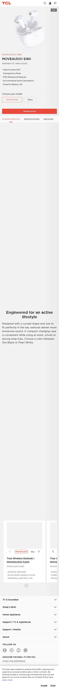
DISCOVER (48, 119)
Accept (44, 685)
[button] (26, 585)
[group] (29, 28)
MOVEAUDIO (12, 99)
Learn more (7, 680)
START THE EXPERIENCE (14, 661)
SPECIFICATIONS (31, 119)
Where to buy (29, 111)
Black (30, 99)
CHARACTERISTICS (11, 119)
